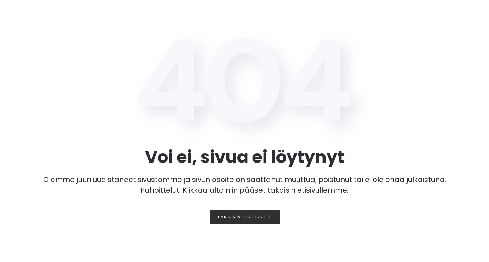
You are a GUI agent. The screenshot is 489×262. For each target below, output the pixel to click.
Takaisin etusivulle (244, 217)
